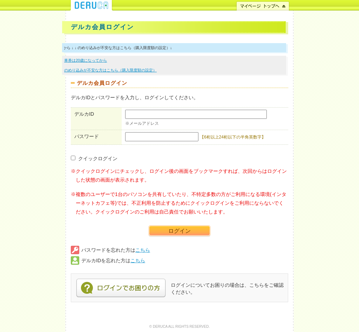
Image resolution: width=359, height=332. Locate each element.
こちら (142, 250)
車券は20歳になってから (85, 60)
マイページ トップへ (263, 5)
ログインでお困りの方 (121, 288)
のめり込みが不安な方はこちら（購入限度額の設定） (110, 70)
